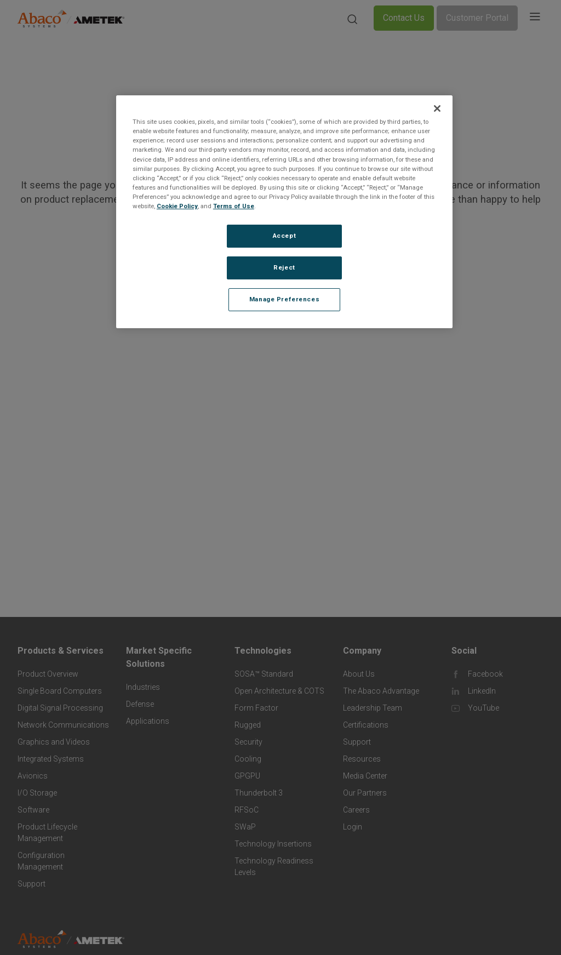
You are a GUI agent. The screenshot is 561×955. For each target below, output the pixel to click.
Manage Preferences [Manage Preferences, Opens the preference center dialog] (284, 299)
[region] (284, 211)
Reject (284, 267)
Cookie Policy (177, 206)
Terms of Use (233, 206)
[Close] (437, 108)
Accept (284, 235)
